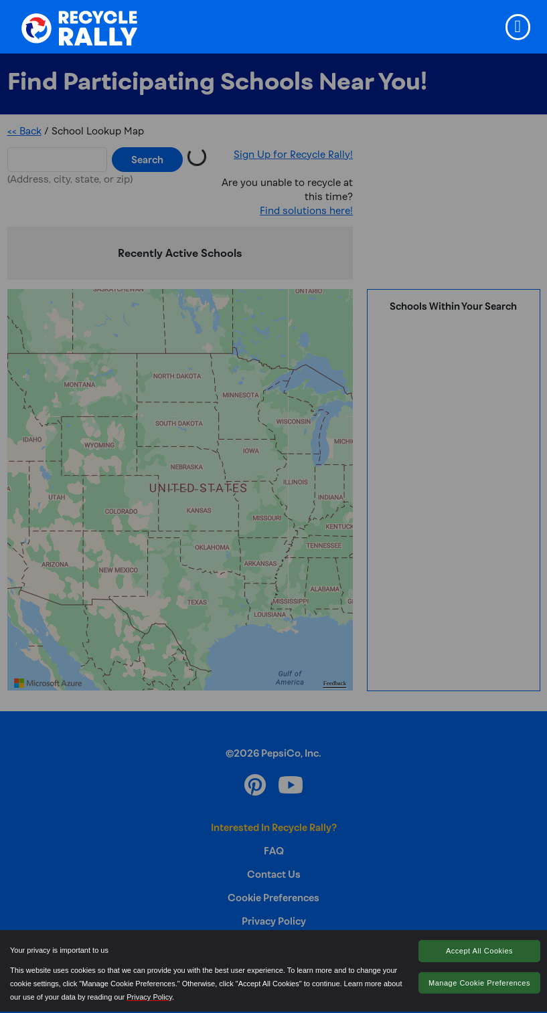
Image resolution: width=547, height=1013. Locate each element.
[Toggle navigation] (517, 27)
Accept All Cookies (479, 951)
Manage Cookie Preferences (479, 983)
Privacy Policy (149, 997)
